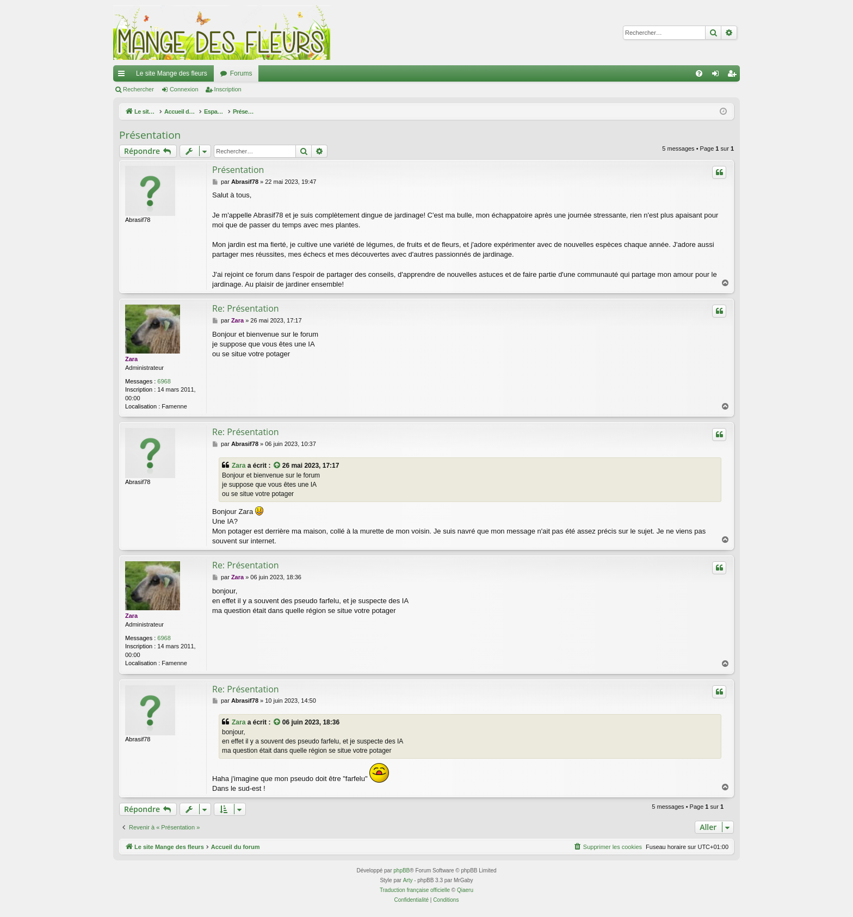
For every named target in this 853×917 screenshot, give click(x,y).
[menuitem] (699, 73)
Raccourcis (123, 76)
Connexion (184, 89)
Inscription (228, 89)
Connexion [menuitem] (718, 76)
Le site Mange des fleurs (171, 73)
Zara (131, 359)
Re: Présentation (245, 308)
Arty (408, 880)
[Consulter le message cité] (277, 466)
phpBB (401, 870)
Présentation (150, 135)
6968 (163, 381)
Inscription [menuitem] (734, 76)
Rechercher (138, 89)
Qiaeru (465, 890)
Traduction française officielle (415, 890)
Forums (241, 73)
